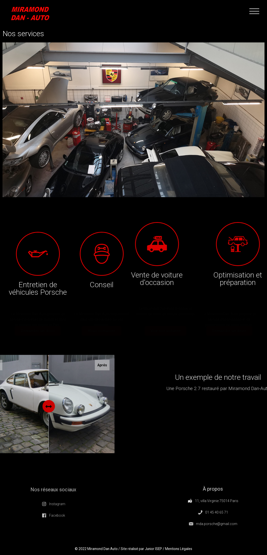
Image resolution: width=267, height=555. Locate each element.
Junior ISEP (154, 550)
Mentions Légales (181, 550)
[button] (38, 331)
